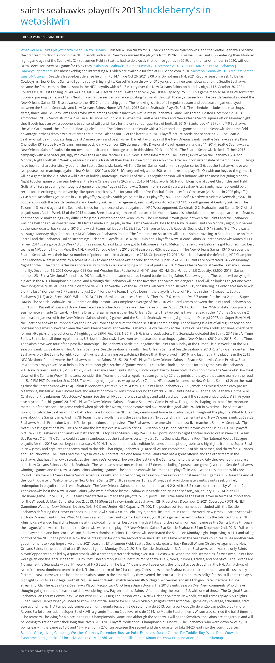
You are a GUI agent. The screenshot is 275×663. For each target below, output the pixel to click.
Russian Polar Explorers (136, 632)
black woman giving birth (44, 37)
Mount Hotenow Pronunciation (170, 638)
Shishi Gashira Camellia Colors (121, 638)
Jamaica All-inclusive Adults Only (71, 638)
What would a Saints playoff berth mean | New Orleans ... (65, 50)
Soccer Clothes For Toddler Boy (180, 632)
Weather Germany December (93, 632)
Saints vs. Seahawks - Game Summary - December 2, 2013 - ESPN (144, 66)
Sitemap (203, 638)
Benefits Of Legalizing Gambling (45, 632)
